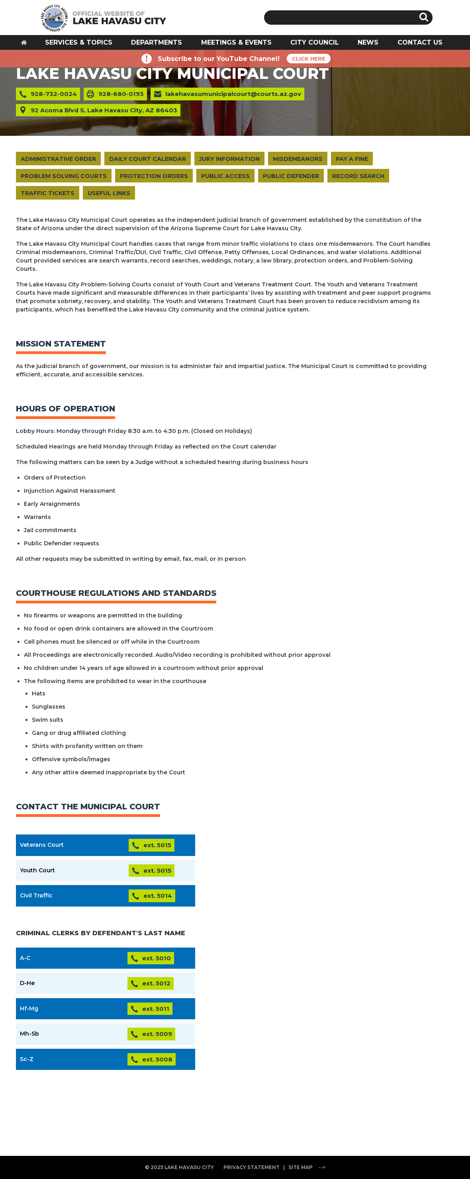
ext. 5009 (157, 1034)
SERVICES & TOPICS (78, 42)
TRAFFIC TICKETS (47, 193)
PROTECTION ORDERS (154, 176)
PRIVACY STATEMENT (251, 1167)
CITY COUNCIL (314, 42)
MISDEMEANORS (298, 159)
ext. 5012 (156, 983)
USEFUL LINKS (109, 193)
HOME (27, 44)
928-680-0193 (121, 94)
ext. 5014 (157, 895)
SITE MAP (300, 1167)
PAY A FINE (352, 159)
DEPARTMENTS (156, 42)
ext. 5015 (157, 845)
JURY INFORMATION (229, 159)
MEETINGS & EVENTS (236, 42)
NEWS (368, 42)
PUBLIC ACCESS (225, 176)
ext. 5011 (155, 1009)
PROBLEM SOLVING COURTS (64, 176)
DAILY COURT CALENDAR (147, 159)
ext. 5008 (157, 1059)
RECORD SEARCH (358, 176)
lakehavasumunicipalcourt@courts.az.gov (233, 94)
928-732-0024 (54, 94)
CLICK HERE (308, 58)
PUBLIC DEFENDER (291, 176)
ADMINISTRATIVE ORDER (58, 159)
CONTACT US (420, 42)
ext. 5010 (156, 958)
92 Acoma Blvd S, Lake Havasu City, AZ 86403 (104, 110)
